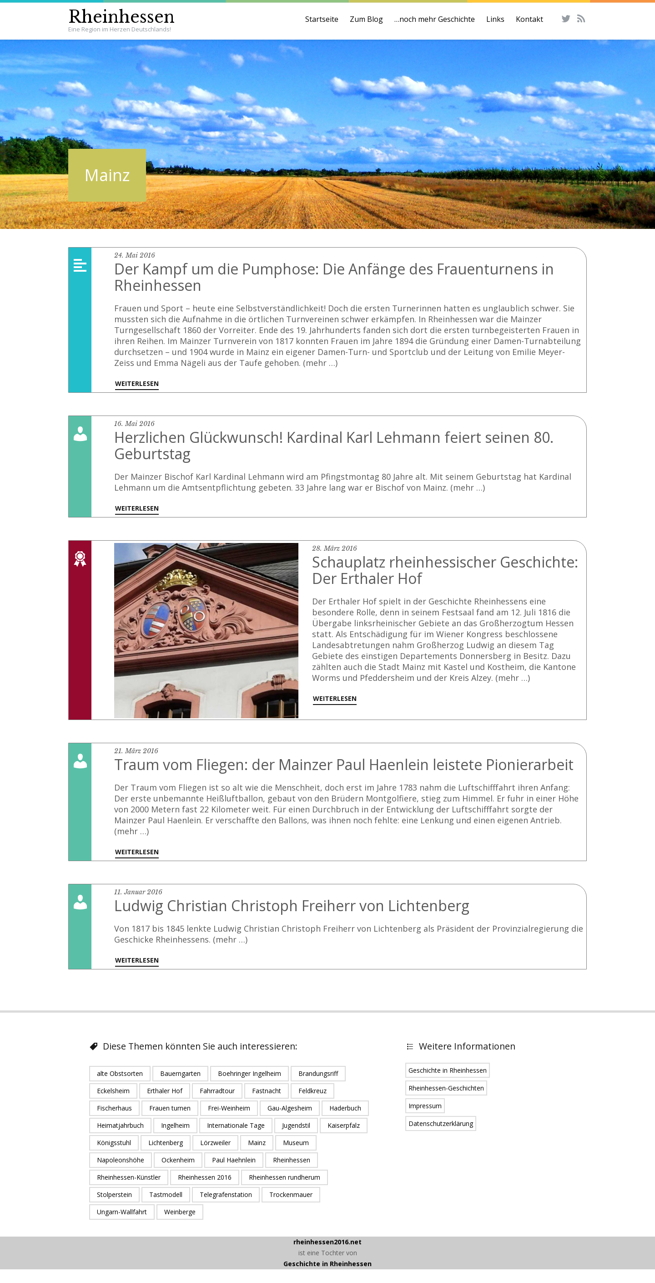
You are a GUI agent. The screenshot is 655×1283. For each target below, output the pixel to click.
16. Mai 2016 (134, 424)
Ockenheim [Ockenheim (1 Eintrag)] (178, 1160)
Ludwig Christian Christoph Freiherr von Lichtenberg (291, 905)
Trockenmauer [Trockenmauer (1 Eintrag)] (290, 1194)
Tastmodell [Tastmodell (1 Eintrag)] (165, 1194)
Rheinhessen (121, 17)
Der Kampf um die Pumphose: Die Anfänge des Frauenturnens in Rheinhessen (334, 277)
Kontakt (529, 19)
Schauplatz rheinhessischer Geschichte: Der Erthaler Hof (445, 570)
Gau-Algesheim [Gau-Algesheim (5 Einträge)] (289, 1108)
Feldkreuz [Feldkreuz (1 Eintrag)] (312, 1090)
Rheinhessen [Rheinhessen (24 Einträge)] (291, 1160)
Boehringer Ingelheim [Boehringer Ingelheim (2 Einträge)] (249, 1073)
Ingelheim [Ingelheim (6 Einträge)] (175, 1125)
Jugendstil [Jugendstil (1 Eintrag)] (296, 1125)
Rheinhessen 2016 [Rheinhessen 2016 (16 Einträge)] (205, 1177)
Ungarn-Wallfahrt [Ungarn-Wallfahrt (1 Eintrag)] (122, 1211)
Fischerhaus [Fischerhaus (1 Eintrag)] (114, 1108)
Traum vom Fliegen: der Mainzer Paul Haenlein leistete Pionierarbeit (344, 764)
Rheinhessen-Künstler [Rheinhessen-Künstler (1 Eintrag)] (129, 1177)
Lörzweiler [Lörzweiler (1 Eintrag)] (215, 1142)
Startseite (321, 19)
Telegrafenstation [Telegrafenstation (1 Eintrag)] (226, 1194)
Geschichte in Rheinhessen (447, 1070)
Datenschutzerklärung (440, 1123)
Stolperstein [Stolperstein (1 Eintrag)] (114, 1194)
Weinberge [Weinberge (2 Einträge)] (180, 1211)
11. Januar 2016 (138, 892)
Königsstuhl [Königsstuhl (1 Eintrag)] (114, 1142)
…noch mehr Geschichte (434, 19)
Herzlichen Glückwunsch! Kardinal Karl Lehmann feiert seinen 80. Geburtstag (334, 445)
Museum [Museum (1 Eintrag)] (296, 1142)
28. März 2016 (334, 548)
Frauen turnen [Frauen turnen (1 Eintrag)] (170, 1108)
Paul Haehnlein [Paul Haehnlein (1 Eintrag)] (234, 1160)
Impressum (425, 1105)
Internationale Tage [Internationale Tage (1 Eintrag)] (236, 1125)
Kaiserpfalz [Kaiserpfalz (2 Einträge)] (344, 1125)
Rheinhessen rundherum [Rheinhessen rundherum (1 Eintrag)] (284, 1177)
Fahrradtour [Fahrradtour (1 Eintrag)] (217, 1090)
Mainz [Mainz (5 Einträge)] (257, 1142)
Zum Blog (366, 19)
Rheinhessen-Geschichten (446, 1088)
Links (495, 19)
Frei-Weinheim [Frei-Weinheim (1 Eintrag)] (229, 1108)
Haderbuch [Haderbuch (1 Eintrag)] (345, 1108)
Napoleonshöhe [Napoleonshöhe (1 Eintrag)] (120, 1160)
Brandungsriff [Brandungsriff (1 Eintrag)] (318, 1073)
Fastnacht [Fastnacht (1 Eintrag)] (266, 1090)
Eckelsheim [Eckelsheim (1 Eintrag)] (113, 1090)
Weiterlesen (137, 383)
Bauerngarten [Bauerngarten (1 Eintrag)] (180, 1073)
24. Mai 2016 (134, 255)
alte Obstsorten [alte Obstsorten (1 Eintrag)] (120, 1073)
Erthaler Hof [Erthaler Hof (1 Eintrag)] (164, 1090)
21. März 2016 (136, 751)
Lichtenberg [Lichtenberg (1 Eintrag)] (165, 1142)
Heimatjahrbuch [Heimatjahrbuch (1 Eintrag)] (120, 1125)
